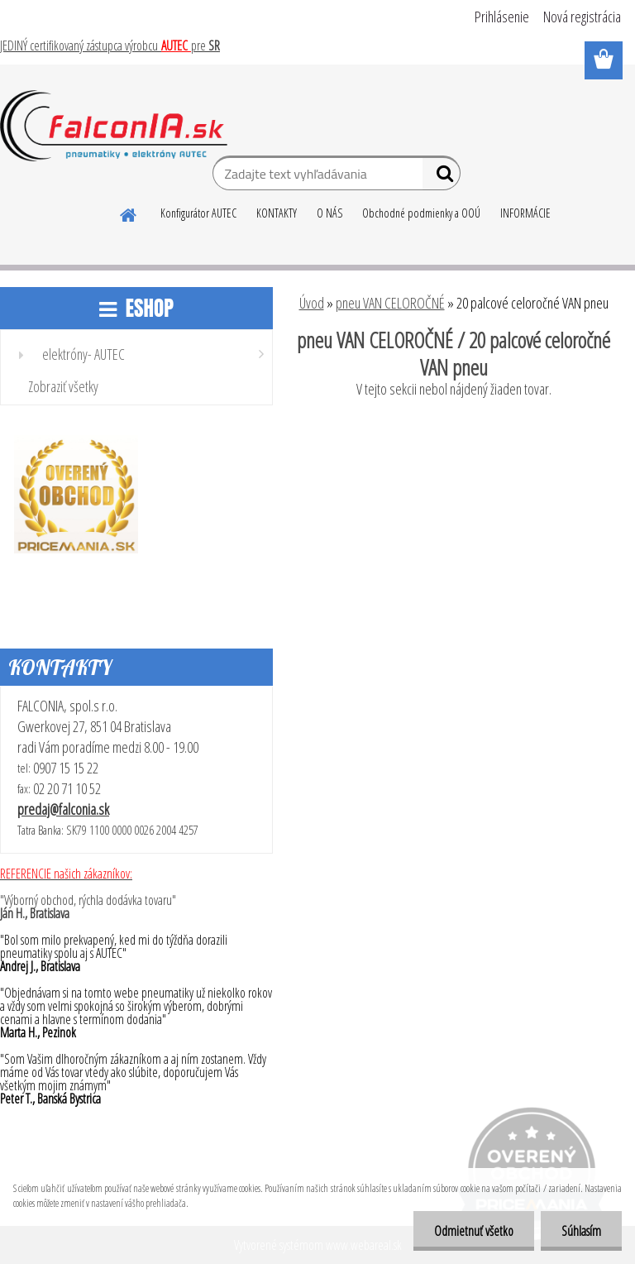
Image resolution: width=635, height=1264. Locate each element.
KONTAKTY (276, 213)
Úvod (311, 303)
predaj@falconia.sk (63, 809)
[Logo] (113, 125)
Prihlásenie (502, 16)
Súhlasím (581, 1231)
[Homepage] (129, 213)
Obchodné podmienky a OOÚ (421, 213)
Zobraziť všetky (63, 386)
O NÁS (329, 213)
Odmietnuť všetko (473, 1231)
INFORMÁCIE (525, 213)
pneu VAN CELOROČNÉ (390, 303)
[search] (441, 177)
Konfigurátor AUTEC (198, 213)
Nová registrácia (582, 16)
